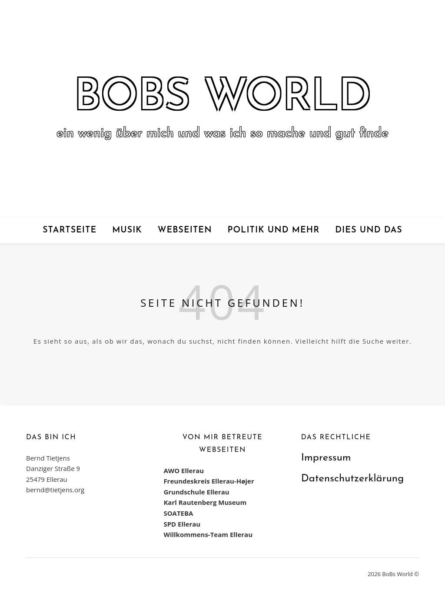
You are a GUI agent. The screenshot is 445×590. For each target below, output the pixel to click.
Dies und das (368, 230)
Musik (127, 230)
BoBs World (222, 98)
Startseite (69, 230)
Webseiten (185, 230)
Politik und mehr (274, 230)
